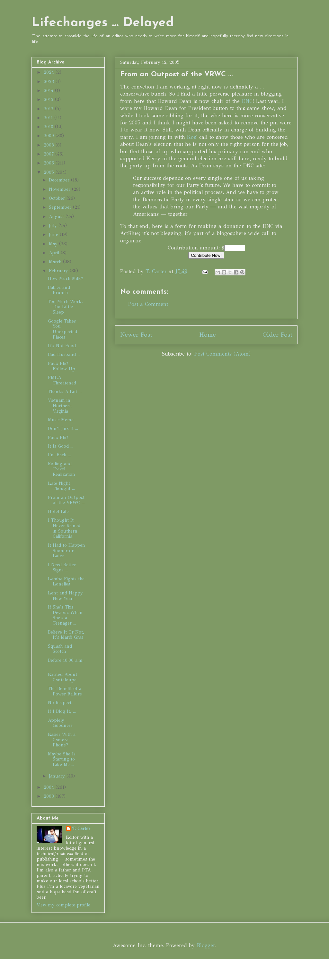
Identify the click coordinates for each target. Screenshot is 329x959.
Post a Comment (148, 304)
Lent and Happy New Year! (65, 595)
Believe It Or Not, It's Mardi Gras (66, 634)
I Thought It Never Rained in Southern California (64, 528)
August (57, 216)
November (60, 189)
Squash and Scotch (60, 649)
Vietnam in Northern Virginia (60, 406)
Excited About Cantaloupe (62, 677)
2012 (49, 109)
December (60, 180)
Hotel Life (58, 511)
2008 (50, 145)
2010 (49, 127)
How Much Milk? (65, 278)
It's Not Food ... (64, 346)
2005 (50, 172)
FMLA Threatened (62, 380)
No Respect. (60, 702)
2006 (50, 163)
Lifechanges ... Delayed (102, 23)
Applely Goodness (60, 723)
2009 (50, 136)
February (59, 270)
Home (207, 334)
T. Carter (81, 828)
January (58, 776)
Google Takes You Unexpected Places (62, 329)
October (58, 198)
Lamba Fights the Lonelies (66, 581)
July (53, 225)
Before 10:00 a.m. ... (66, 663)
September (61, 207)
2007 (49, 154)
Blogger (206, 945)
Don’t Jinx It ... (63, 428)
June (54, 234)
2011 (49, 118)
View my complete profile (63, 905)
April (55, 253)
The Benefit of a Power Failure (65, 691)
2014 (49, 90)
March (56, 262)
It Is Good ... (60, 446)
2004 (50, 787)
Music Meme (61, 420)
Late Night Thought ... (61, 486)
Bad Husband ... (64, 354)
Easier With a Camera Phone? (62, 740)
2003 (50, 796)
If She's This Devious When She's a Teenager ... (65, 615)
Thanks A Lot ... (65, 391)
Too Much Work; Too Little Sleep (65, 307)
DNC (247, 101)
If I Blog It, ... (62, 711)
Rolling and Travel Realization (61, 469)
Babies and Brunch (59, 290)
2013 (49, 99)
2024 (50, 72)
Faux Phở (58, 437)
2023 (50, 81)
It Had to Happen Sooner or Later (66, 551)
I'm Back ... (59, 455)
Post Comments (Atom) (222, 354)
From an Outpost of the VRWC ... (66, 500)
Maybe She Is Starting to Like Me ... (62, 759)
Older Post (277, 334)
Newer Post (136, 334)
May (54, 244)
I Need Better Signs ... (62, 567)
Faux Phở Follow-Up (61, 366)
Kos (191, 137)
